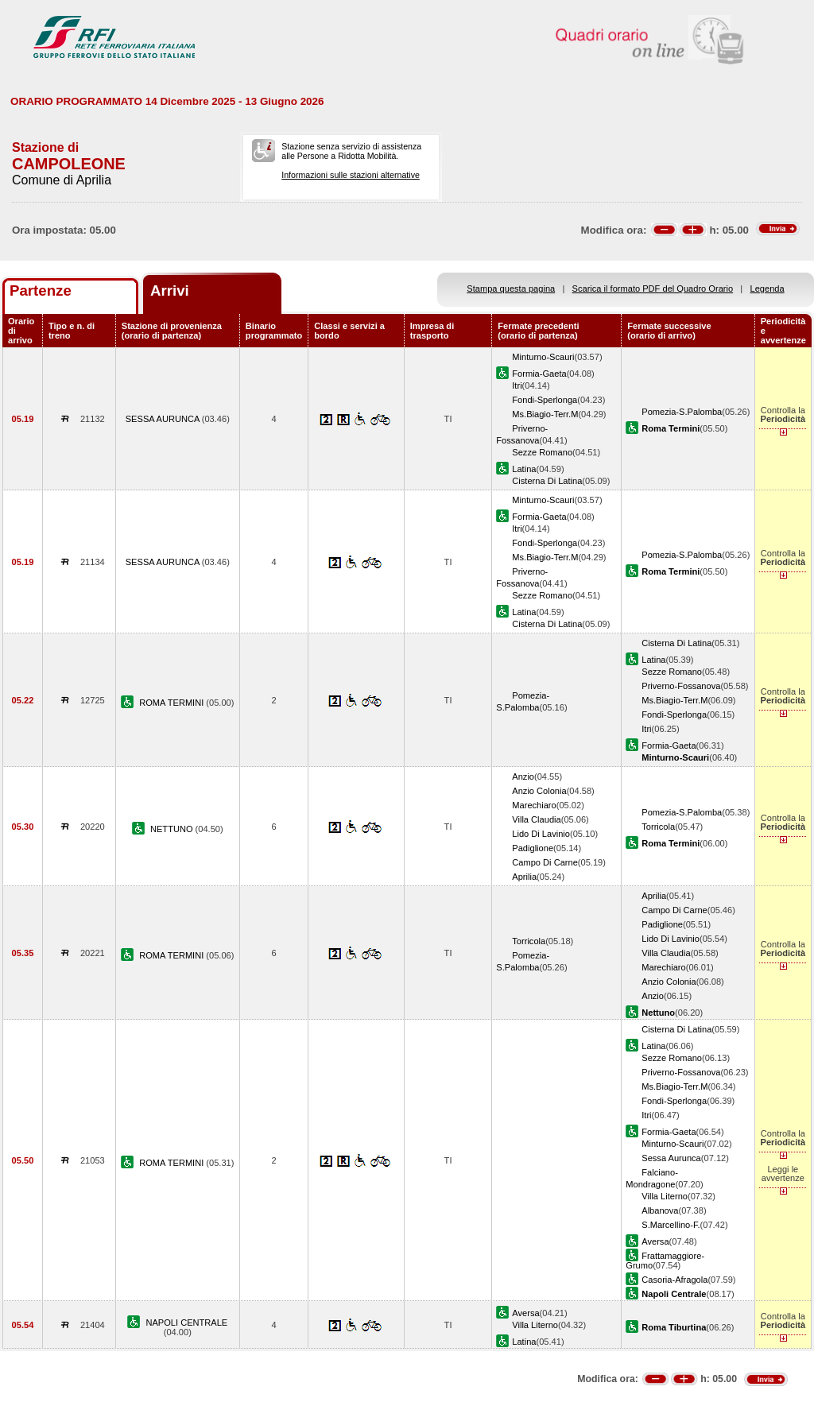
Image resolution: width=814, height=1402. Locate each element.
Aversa (655, 1241)
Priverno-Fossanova (681, 686)
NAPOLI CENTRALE (186, 1322)
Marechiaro (534, 805)
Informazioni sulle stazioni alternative (350, 175)
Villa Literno (665, 1196)
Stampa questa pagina (511, 288)
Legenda (767, 288)
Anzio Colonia (539, 791)
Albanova (660, 1210)
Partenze (41, 290)
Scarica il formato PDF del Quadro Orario (653, 288)
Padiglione (532, 848)
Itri (516, 385)
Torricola (658, 826)
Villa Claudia (536, 819)
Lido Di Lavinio (541, 833)
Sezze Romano (542, 452)
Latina (524, 469)
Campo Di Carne (545, 862)
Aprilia (524, 876)
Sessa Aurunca (671, 1158)
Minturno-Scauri (543, 357)
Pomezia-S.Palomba (682, 411)
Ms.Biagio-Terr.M (545, 414)
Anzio (523, 776)
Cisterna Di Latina (547, 481)
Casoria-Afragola (674, 1279)
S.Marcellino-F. (671, 1225)
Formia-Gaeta (539, 373)
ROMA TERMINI (172, 702)
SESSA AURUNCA (164, 419)
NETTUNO (173, 829)
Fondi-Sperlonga (544, 400)
